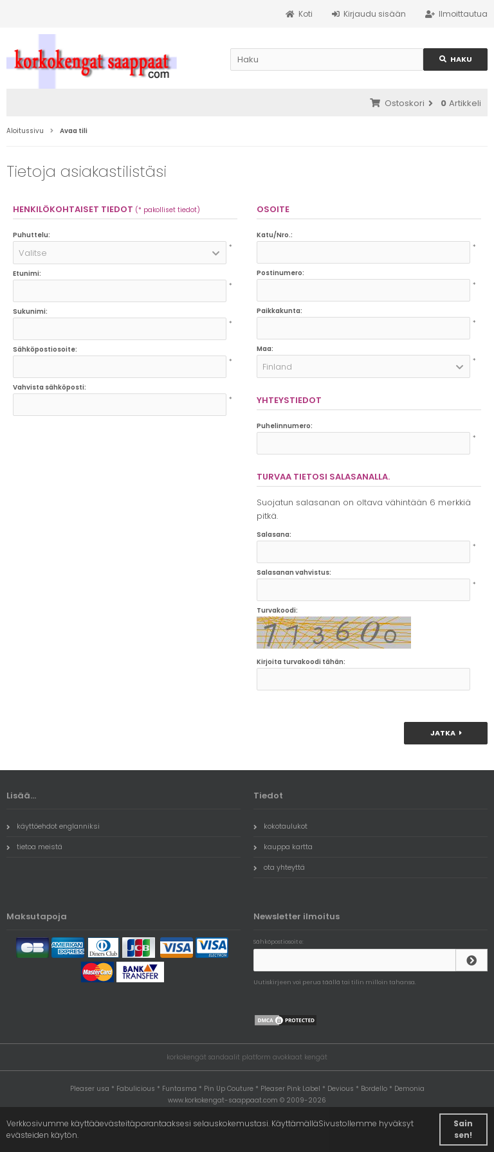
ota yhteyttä (279, 867)
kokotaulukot (280, 826)
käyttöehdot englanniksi (53, 826)
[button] (119, 252)
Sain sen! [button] (463, 1129)
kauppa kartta (283, 847)
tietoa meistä (34, 847)
